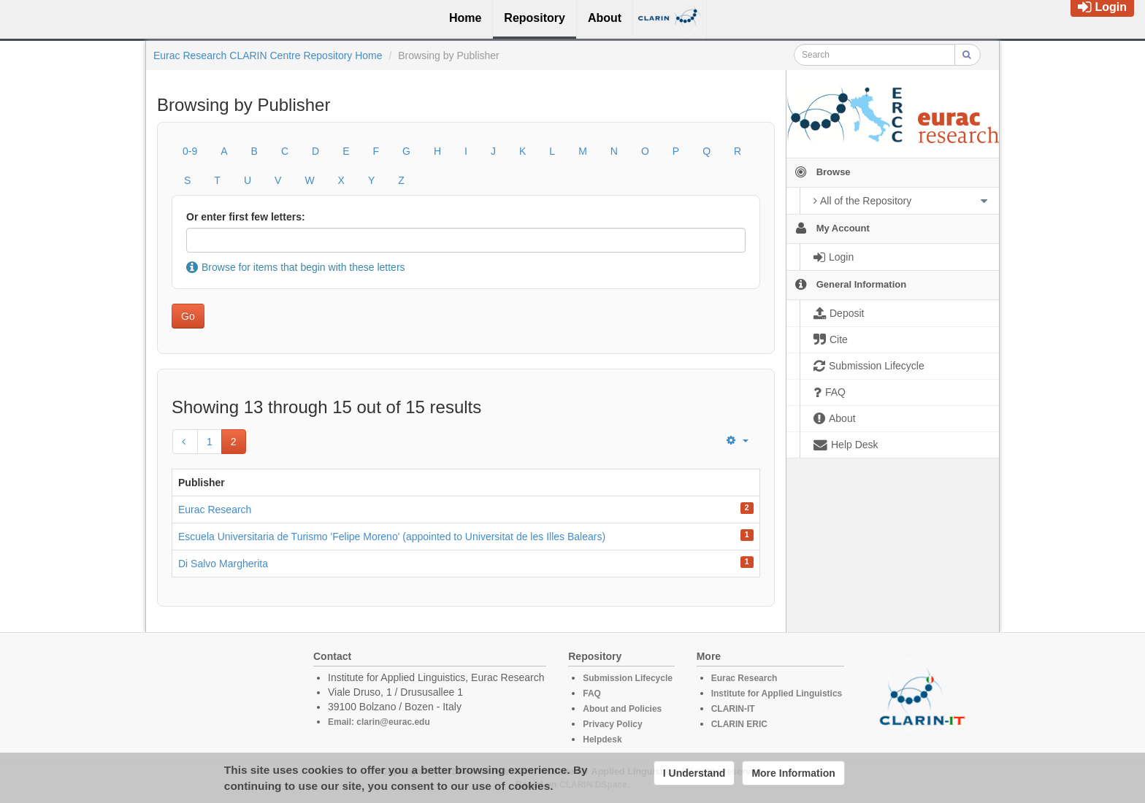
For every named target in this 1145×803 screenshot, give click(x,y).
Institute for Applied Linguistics (777, 693)
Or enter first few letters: (245, 217)
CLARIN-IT (733, 709)
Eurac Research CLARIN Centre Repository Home (268, 55)
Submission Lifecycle (628, 678)
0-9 (190, 151)
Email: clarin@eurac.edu (379, 722)
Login (1102, 7)
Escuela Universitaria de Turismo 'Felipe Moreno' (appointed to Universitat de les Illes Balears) (391, 536)
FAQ (592, 693)
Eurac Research (214, 509)
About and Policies (622, 709)
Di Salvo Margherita (223, 563)
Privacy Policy (612, 724)
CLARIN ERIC (739, 724)
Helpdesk (602, 739)
